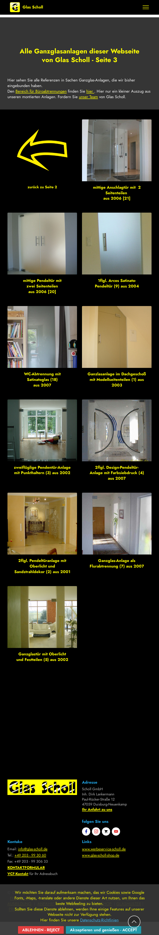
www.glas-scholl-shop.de (100, 855)
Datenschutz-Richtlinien (99, 929)
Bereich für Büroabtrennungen (41, 91)
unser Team (88, 97)
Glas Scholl (33, 7)
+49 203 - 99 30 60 (30, 855)
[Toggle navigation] (146, 7)
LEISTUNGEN (56, 892)
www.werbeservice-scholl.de (104, 849)
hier (90, 91)
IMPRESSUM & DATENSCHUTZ (101, 892)
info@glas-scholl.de (32, 849)
